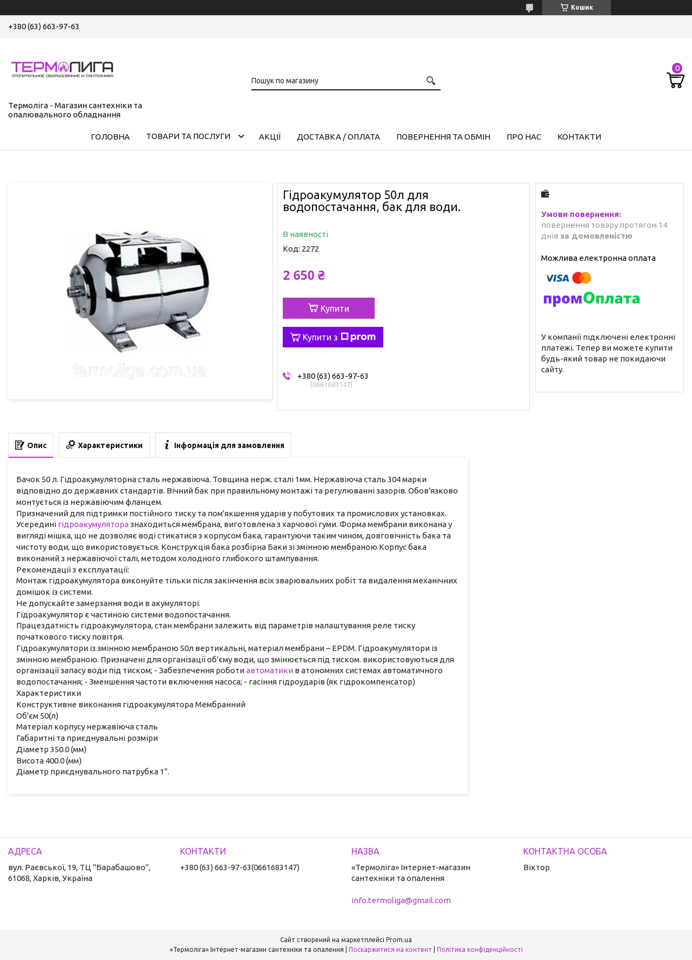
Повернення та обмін (443, 136)
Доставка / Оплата (338, 136)
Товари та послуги (188, 136)
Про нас (524, 136)
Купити (335, 308)
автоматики (269, 670)
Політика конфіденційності (480, 949)
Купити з (339, 337)
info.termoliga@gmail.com (401, 900)
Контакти (579, 136)
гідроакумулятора (93, 524)
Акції (270, 136)
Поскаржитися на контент (390, 949)
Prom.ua (399, 939)
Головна (110, 136)
